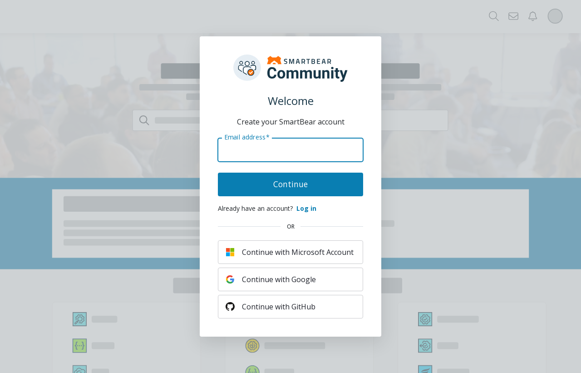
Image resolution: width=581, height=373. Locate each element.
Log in (306, 208)
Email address (246, 137)
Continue (290, 184)
